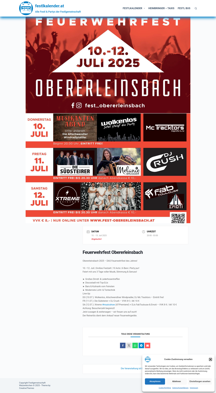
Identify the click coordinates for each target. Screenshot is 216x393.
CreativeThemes (26, 388)
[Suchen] (196, 8)
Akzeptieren (154, 381)
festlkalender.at (49, 5)
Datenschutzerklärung (180, 388)
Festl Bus (184, 8)
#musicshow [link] (108, 304)
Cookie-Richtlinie (165, 388)
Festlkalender (134, 8)
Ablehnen (176, 381)
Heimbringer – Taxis (161, 8)
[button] (210, 359)
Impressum (194, 388)
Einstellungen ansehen (200, 381)
